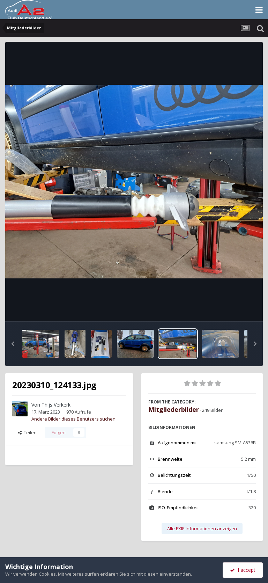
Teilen (27, 432)
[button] (13, 343)
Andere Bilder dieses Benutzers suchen (73, 419)
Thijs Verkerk (56, 404)
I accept (242, 570)
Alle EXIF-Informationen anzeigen (202, 528)
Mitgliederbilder (173, 409)
